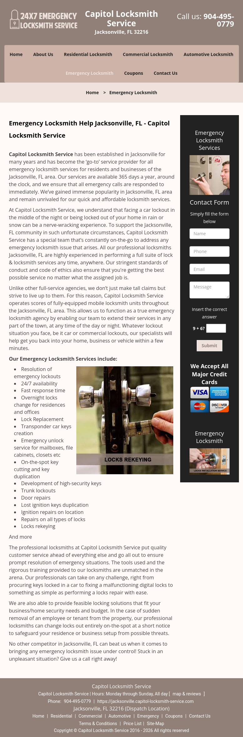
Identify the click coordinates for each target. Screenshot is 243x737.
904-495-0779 (219, 20)
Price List (133, 723)
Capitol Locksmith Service (41, 154)
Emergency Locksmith (90, 73)
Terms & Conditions (98, 723)
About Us (43, 54)
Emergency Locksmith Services (209, 140)
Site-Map (155, 723)
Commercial (90, 716)
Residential (61, 716)
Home (16, 54)
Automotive (120, 716)
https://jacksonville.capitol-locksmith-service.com (145, 701)
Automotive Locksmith (208, 54)
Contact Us (166, 73)
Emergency (148, 716)
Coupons (133, 73)
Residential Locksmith (88, 54)
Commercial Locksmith (148, 54)
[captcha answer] (216, 328)
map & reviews (187, 693)
